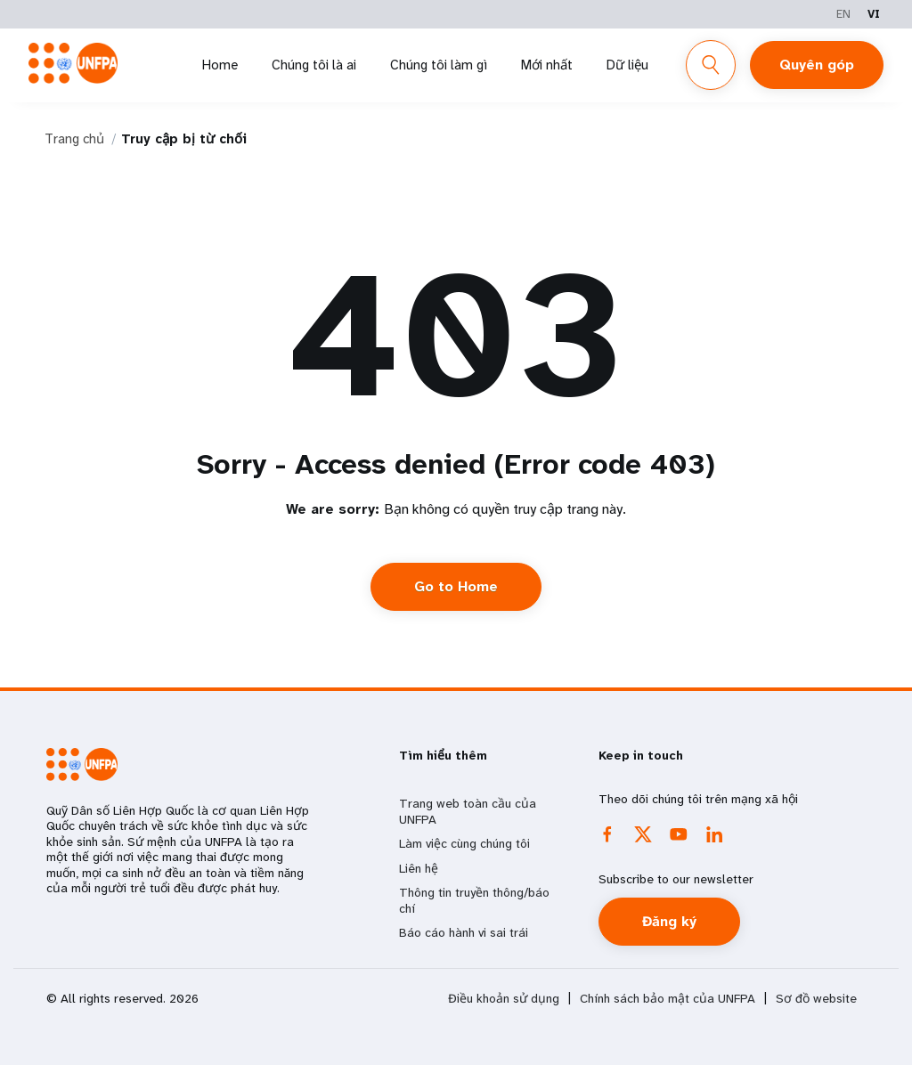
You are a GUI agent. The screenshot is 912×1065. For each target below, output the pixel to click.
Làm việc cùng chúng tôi (464, 843)
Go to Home (456, 586)
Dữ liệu (627, 65)
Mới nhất (547, 65)
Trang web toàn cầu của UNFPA (467, 811)
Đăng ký (669, 921)
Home (220, 65)
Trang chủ (74, 139)
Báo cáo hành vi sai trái (463, 932)
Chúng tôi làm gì (438, 65)
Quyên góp (816, 64)
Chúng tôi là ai (314, 65)
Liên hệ (418, 868)
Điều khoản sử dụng (503, 998)
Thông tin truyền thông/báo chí (474, 900)
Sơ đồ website (816, 998)
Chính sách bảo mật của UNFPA (667, 998)
